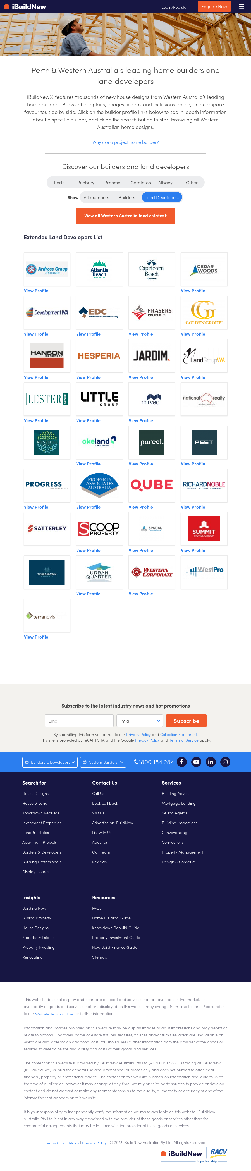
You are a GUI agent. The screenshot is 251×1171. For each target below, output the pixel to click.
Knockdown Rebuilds (40, 813)
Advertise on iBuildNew (112, 822)
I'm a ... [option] (126, 721)
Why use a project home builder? (125, 142)
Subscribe (186, 720)
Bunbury (85, 182)
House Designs (35, 793)
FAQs (96, 908)
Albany (165, 182)
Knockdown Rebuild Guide (115, 927)
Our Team (101, 852)
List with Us (101, 832)
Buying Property (36, 918)
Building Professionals (41, 861)
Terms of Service (184, 740)
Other (192, 182)
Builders (127, 197)
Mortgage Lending (179, 803)
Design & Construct (178, 861)
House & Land (34, 803)
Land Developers (162, 197)
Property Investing (38, 947)
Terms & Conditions (62, 1143)
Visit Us (98, 813)
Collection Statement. (179, 734)
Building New (34, 908)
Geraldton (140, 182)
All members (96, 197)
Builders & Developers (41, 852)
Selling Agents (174, 813)
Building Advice (176, 793)
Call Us (98, 793)
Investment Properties (41, 822)
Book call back (105, 803)
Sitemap (99, 957)
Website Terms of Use (54, 1014)
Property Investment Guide (116, 937)
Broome (112, 182)
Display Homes (35, 871)
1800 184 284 (153, 762)
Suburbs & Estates (38, 937)
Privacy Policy (138, 734)
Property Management (182, 852)
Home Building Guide (111, 918)
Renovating (32, 957)
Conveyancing (174, 832)
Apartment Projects (39, 842)
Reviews (99, 861)
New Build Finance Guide (114, 947)
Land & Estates (35, 832)
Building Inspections (179, 822)
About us (100, 842)
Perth (59, 182)
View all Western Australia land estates (125, 215)
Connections (172, 842)
